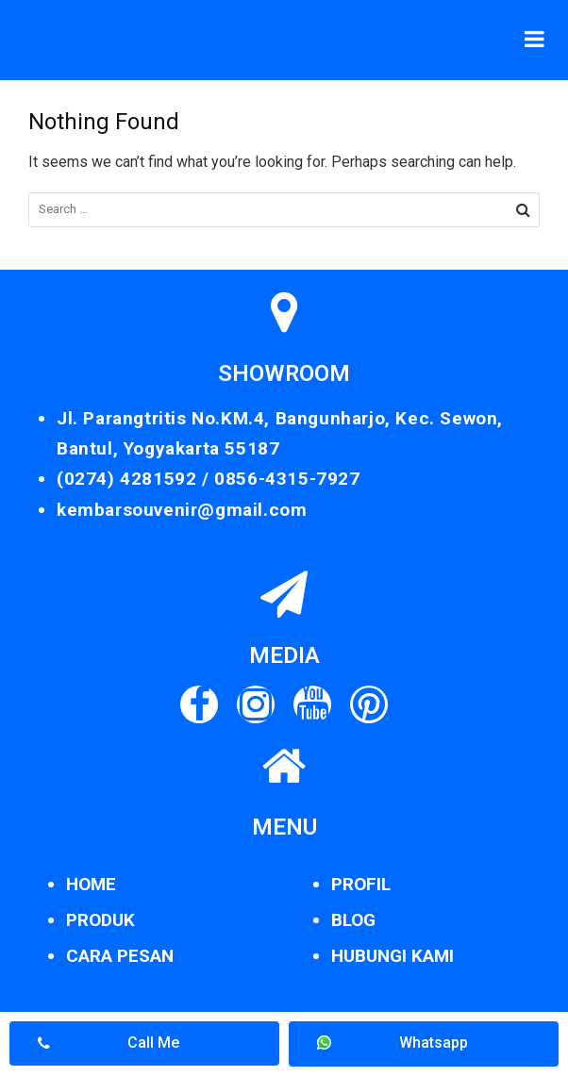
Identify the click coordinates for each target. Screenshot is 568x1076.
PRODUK (100, 920)
